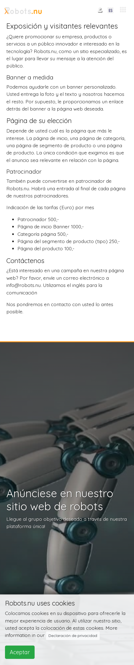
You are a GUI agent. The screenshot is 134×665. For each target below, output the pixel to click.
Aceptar (20, 652)
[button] (123, 9)
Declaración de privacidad (72, 635)
